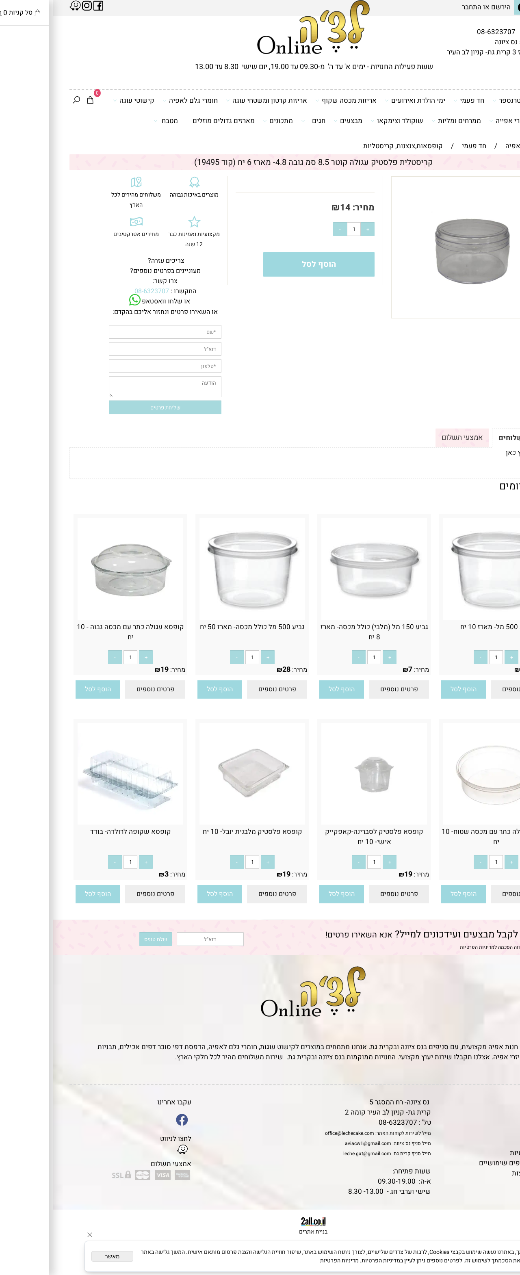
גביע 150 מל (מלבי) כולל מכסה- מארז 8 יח (321, 632)
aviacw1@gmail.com (315, 1143)
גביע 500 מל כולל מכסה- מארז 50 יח (199, 627)
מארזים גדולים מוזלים (170, 121)
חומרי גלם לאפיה (137, 100)
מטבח (112, 120)
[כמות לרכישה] (301, 229)
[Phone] (500, 1219)
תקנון (490, 1112)
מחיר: (309, 207)
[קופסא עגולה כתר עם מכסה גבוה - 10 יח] (77, 618)
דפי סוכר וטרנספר (467, 100)
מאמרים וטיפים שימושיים (463, 1163)
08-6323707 (443, 32)
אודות (491, 1122)
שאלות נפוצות (479, 1173)
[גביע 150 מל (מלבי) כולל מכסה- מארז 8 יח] (321, 618)
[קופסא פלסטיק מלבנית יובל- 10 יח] (199, 822)
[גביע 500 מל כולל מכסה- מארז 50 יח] (199, 618)
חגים (260, 120)
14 (292, 207)
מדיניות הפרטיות (424, 947)
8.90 (474, 669)
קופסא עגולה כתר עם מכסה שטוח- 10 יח (442, 837)
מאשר (59, 1256)
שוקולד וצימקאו (343, 120)
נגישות (490, 1143)
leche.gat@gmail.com (314, 1153)
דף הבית (488, 1102)
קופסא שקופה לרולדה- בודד (77, 832)
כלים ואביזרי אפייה (466, 120)
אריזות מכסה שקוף (292, 100)
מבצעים (294, 120)
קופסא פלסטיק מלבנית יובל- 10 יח (199, 832)
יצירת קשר (484, 1133)
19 (111, 669)
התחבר (418, 7)
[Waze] (500, 1238)
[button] (410, 689)
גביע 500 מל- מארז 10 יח (443, 627)
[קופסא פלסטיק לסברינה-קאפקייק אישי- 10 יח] (321, 822)
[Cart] (36, 101)
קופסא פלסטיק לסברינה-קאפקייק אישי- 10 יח (321, 837)
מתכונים (225, 120)
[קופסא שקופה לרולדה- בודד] (77, 821)
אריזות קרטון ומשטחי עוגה (213, 100)
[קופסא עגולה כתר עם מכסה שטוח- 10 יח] (443, 822)
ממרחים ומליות (403, 120)
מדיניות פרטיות (478, 1153)
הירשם (447, 7)
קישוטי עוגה (80, 100)
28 (233, 669)
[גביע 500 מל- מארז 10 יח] (443, 618)
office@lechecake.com (296, 1133)
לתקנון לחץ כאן (474, 453)
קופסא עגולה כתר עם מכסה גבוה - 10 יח (77, 632)
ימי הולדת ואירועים (362, 100)
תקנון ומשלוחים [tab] (470, 438)
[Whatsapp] (500, 1256)
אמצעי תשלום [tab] (409, 437)
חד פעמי (415, 100)
